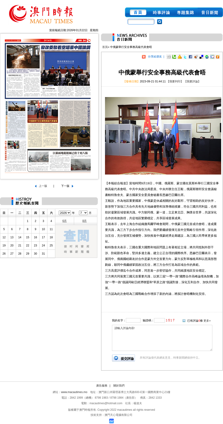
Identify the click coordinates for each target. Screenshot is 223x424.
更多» (207, 320)
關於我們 (119, 385)
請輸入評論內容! (162, 338)
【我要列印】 (175, 81)
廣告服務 (101, 385)
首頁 (105, 47)
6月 (64, 220)
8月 (84, 220)
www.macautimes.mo (74, 392)
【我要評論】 (192, 81)
